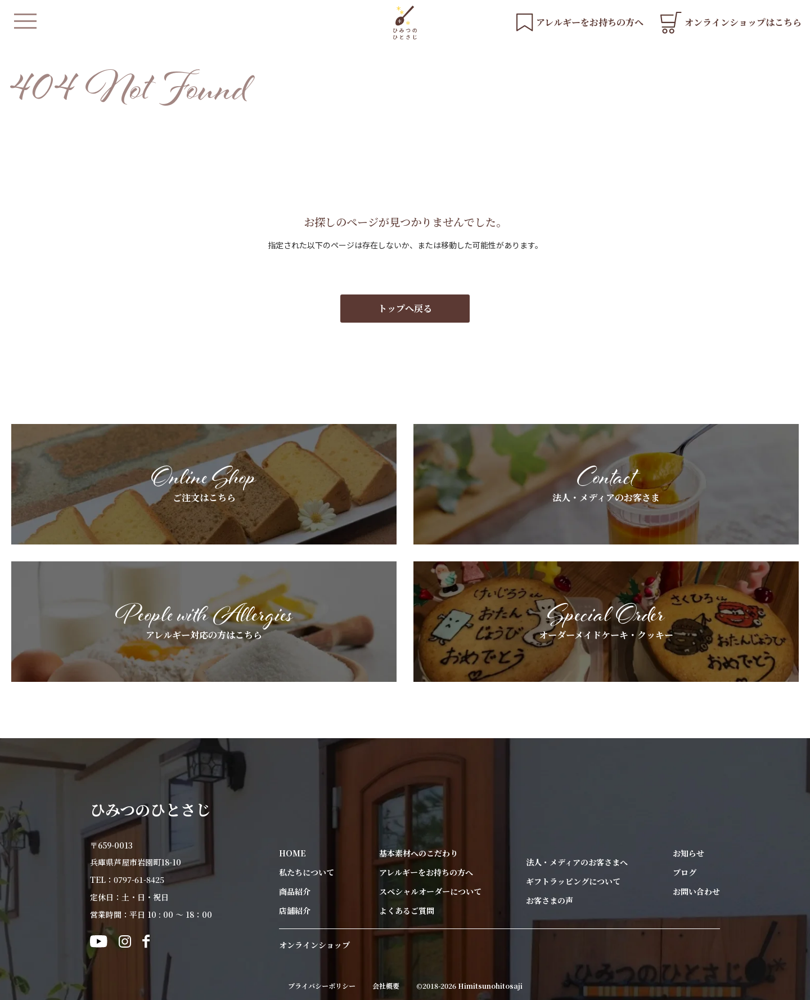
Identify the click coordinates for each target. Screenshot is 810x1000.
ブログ (684, 872)
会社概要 (385, 986)
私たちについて (306, 872)
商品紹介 (294, 891)
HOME (292, 853)
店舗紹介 (294, 910)
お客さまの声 (549, 900)
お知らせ (688, 853)
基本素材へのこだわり (418, 853)
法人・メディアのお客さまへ (577, 862)
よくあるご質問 (406, 910)
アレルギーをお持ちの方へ (426, 872)
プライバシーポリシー (322, 986)
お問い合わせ (696, 891)
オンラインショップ (314, 944)
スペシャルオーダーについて (430, 891)
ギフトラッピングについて (573, 881)
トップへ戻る (405, 308)
